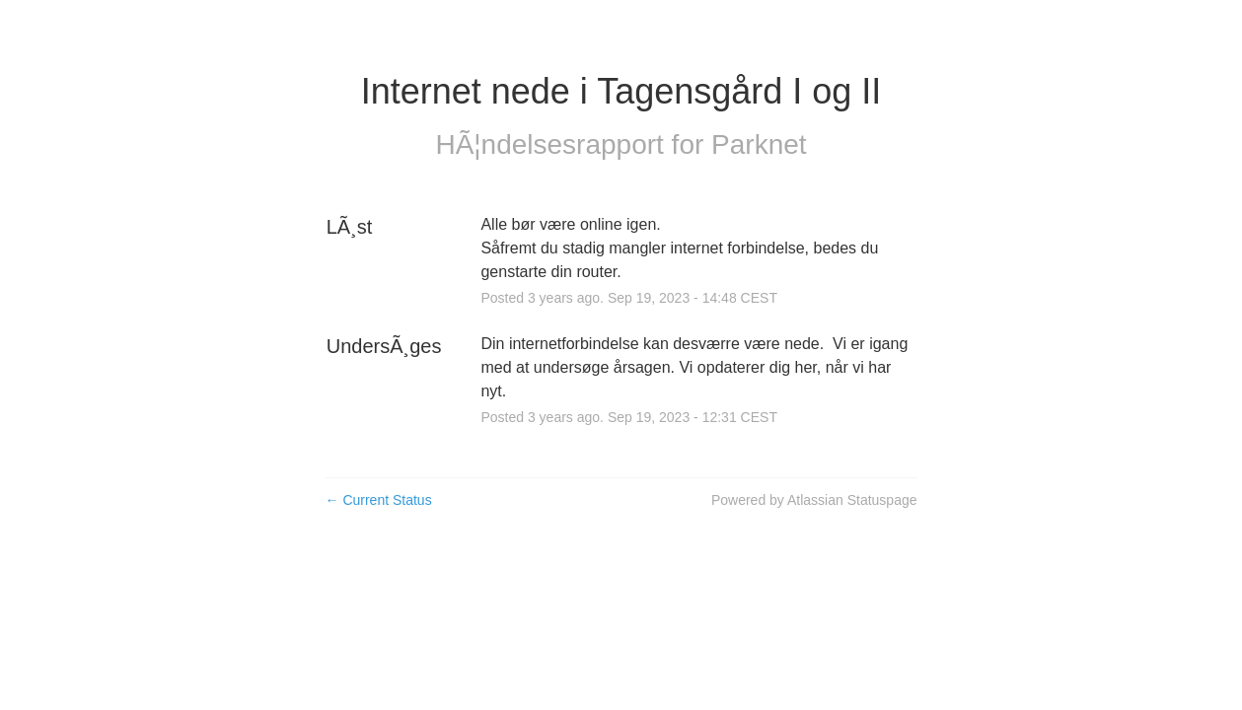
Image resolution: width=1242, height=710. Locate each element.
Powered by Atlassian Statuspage (814, 500)
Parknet (759, 144)
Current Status (379, 500)
